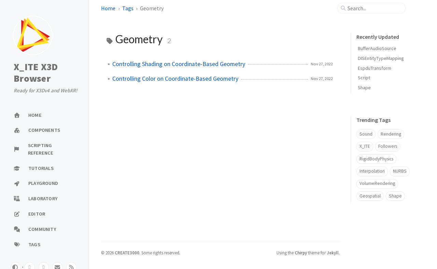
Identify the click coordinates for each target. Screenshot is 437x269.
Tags (127, 8)
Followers (387, 146)
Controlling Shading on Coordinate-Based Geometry (178, 64)
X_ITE (365, 146)
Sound (366, 134)
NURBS (400, 171)
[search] (374, 8)
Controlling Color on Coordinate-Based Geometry (175, 78)
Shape (364, 87)
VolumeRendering (377, 183)
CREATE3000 (127, 252)
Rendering (391, 134)
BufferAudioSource (377, 48)
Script (364, 78)
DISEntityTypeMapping (381, 58)
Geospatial (370, 196)
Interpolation (372, 171)
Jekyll (333, 252)
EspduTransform (374, 68)
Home (108, 8)
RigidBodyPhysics (376, 159)
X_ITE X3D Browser (36, 72)
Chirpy (301, 252)
